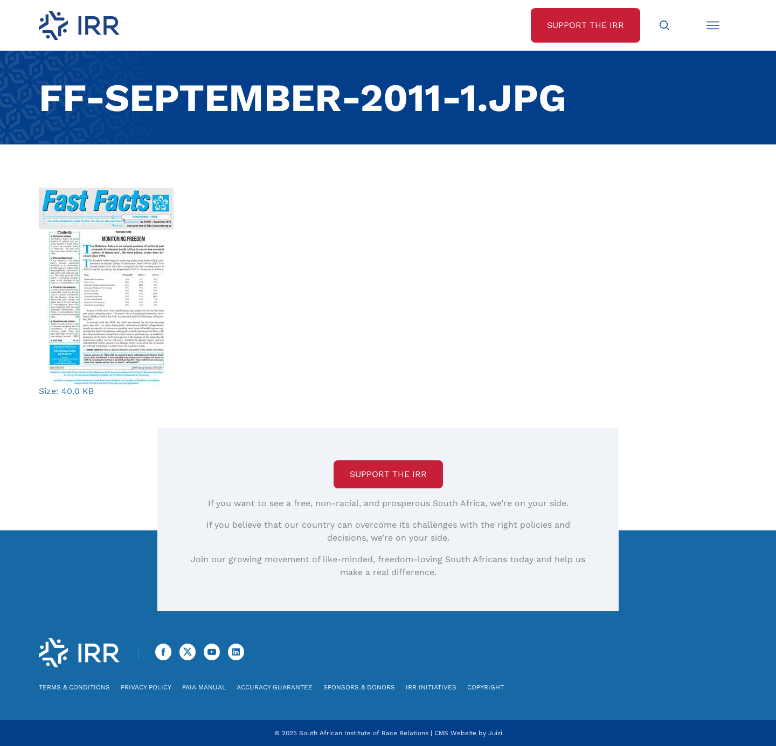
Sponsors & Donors (359, 687)
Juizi (495, 733)
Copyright (485, 687)
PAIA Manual (204, 687)
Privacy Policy (146, 687)
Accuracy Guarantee (275, 687)
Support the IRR (388, 474)
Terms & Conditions (74, 687)
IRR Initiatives (431, 687)
